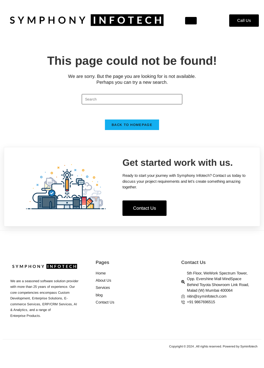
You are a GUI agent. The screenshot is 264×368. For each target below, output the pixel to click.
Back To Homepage (132, 125)
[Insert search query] (132, 99)
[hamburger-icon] (191, 20)
